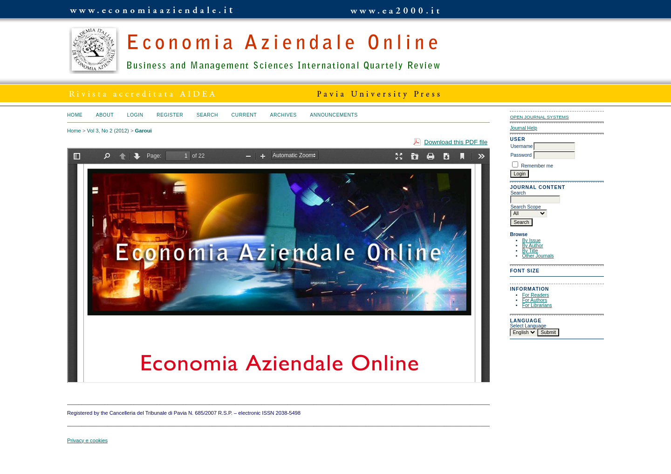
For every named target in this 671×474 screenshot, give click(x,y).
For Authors (534, 300)
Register (170, 115)
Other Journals (538, 255)
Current (244, 115)
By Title (530, 250)
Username (521, 146)
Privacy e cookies (87, 440)
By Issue (531, 240)
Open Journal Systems (539, 116)
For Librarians (537, 305)
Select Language (528, 325)
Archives (283, 115)
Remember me (537, 165)
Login (135, 115)
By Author (532, 245)
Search (207, 115)
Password (521, 155)
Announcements (334, 115)
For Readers (535, 295)
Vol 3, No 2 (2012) (108, 130)
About (105, 115)
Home (74, 115)
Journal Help (523, 128)
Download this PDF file (455, 142)
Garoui (143, 130)
